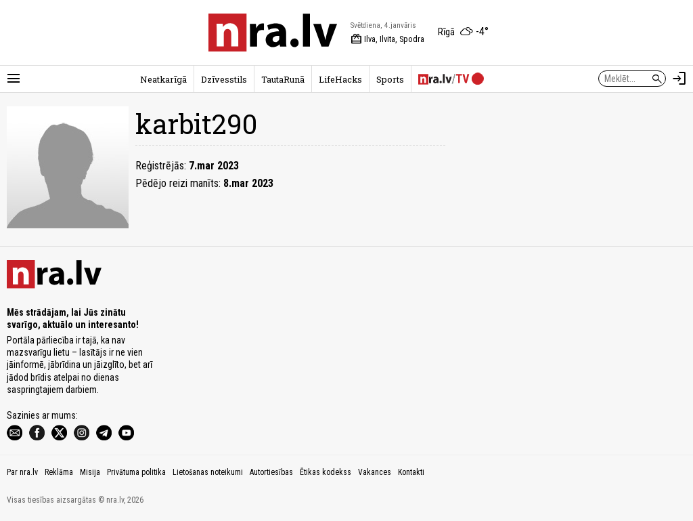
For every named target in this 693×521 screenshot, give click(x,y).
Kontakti (411, 472)
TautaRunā (283, 79)
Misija (90, 472)
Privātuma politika (136, 472)
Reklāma (59, 472)
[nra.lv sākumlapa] (272, 32)
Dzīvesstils (224, 79)
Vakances (374, 472)
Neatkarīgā (163, 79)
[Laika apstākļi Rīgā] (463, 32)
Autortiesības (271, 472)
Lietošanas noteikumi (208, 472)
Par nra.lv (22, 472)
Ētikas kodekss (325, 472)
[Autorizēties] (679, 78)
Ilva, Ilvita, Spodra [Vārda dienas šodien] (387, 39)
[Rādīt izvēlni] (13, 78)
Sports (390, 79)
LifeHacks (340, 79)
